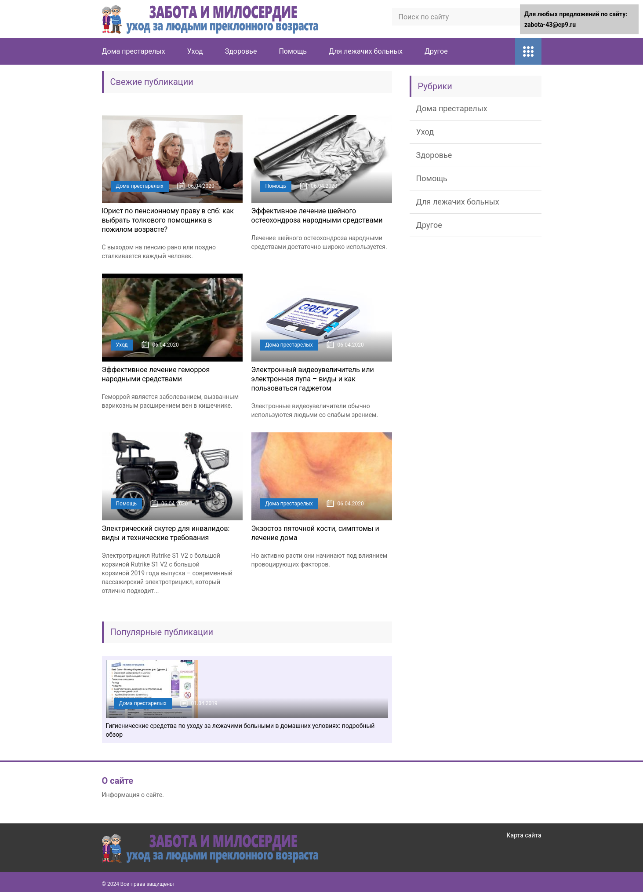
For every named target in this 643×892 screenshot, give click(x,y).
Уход (195, 51)
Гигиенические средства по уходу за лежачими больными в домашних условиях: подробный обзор (240, 730)
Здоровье (241, 51)
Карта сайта (524, 835)
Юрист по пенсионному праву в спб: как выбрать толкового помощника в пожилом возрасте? (168, 220)
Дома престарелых (133, 51)
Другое (436, 51)
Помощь (292, 51)
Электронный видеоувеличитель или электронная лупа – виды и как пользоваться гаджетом (312, 379)
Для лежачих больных (366, 51)
